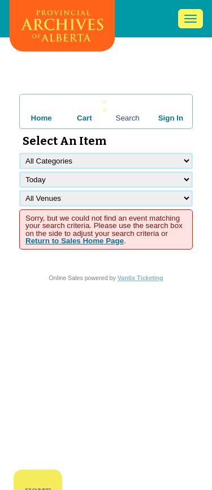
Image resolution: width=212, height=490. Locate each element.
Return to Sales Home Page (74, 241)
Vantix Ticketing (140, 277)
